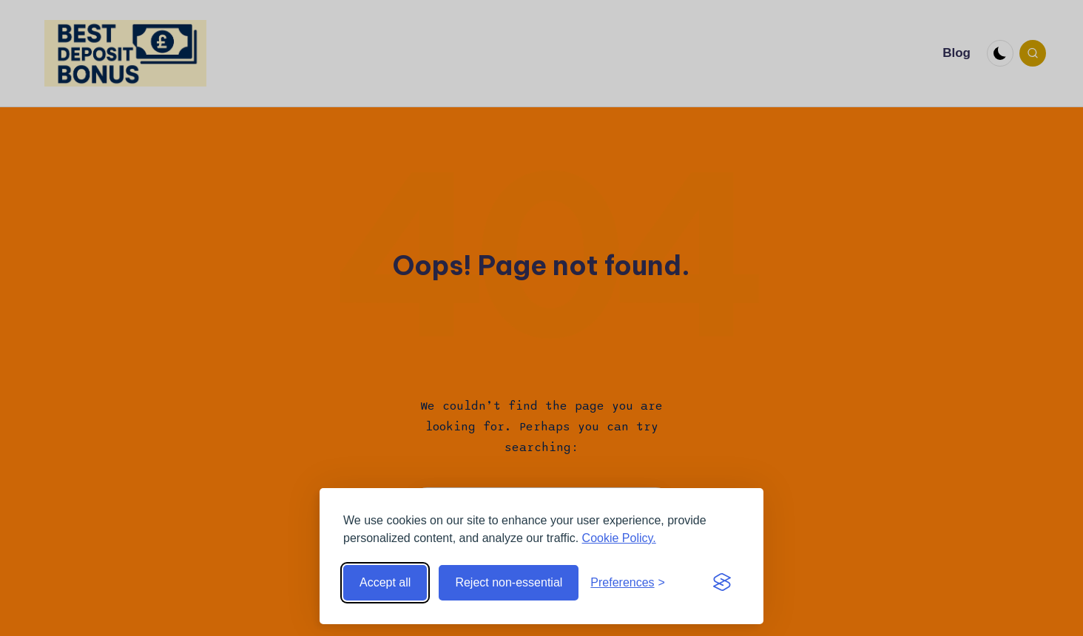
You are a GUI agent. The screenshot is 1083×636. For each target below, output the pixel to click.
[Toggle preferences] (627, 583)
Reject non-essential (508, 582)
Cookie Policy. (619, 538)
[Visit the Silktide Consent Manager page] (722, 583)
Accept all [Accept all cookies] (385, 582)
